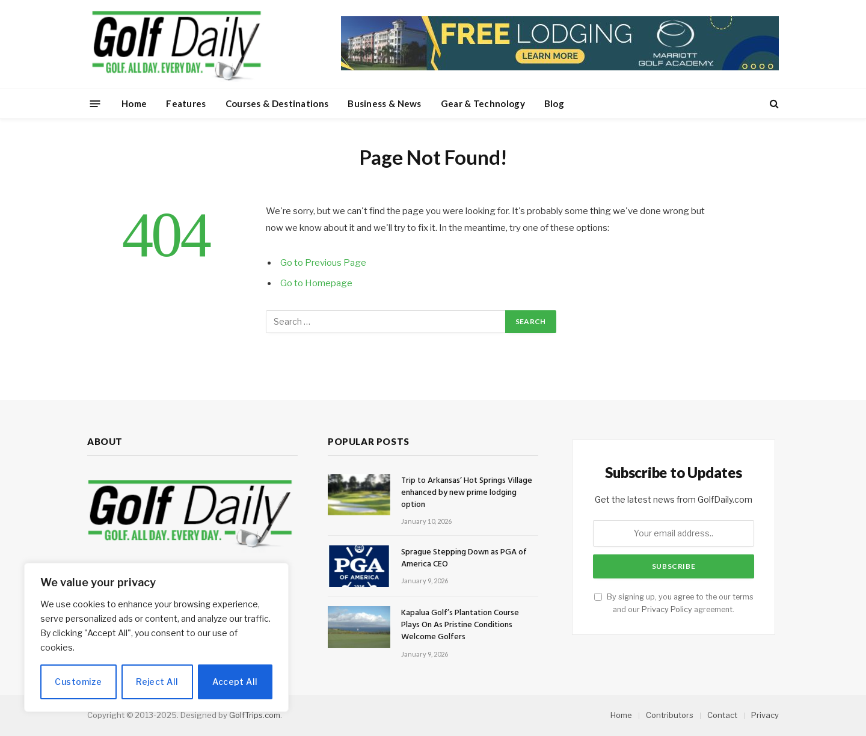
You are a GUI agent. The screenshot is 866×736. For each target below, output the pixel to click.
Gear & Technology (483, 103)
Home (134, 103)
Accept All (234, 681)
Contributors (669, 715)
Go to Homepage (316, 283)
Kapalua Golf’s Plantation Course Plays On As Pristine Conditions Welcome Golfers (460, 625)
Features (186, 103)
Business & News (385, 103)
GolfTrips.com (254, 715)
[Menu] (95, 103)
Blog (554, 103)
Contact (722, 715)
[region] (156, 637)
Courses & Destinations (277, 103)
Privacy (765, 715)
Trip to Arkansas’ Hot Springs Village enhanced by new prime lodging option (466, 493)
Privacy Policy (667, 609)
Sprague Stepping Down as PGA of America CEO (464, 559)
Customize (78, 681)
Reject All (157, 681)
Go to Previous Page (323, 262)
